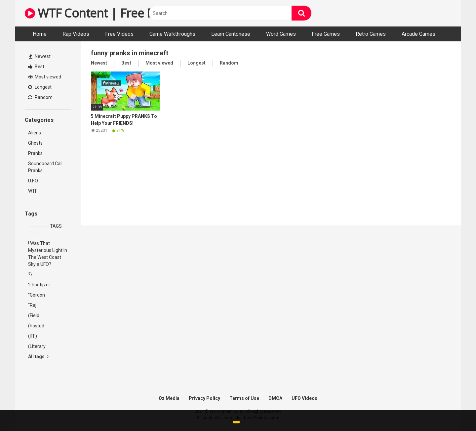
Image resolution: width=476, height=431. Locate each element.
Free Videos (119, 34)
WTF (32, 191)
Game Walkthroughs (172, 34)
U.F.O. (33, 180)
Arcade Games (418, 34)
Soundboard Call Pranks (45, 167)
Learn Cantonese (230, 34)
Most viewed (44, 76)
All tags (38, 356)
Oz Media (169, 398)
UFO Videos (304, 398)
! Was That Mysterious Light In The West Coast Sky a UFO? (47, 254)
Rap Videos (75, 34)
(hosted (36, 325)
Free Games (326, 34)
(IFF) (32, 336)
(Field (33, 315)
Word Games (281, 34)
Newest (40, 56)
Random (40, 97)
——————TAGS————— (45, 229)
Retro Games (371, 34)
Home (40, 34)
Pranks (35, 153)
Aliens (34, 132)
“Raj (32, 305)
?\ (30, 274)
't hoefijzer (39, 284)
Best (36, 66)
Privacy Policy (204, 398)
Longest (40, 87)
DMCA (275, 398)
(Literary (37, 346)
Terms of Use (244, 398)
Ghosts (35, 143)
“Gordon (36, 295)
